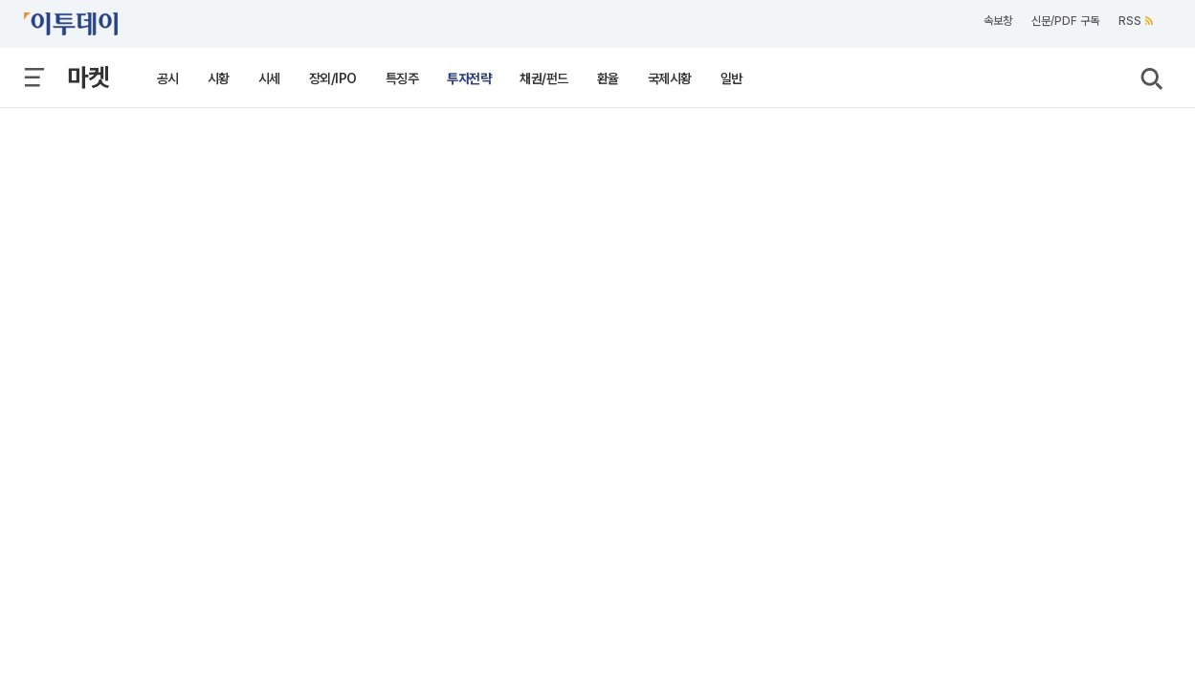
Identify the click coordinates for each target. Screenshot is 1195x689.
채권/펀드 (544, 78)
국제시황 (670, 78)
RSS (1135, 21)
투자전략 (469, 78)
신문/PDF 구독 (1065, 21)
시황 (219, 78)
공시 (168, 78)
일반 (731, 78)
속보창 (998, 21)
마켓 (88, 77)
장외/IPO (333, 78)
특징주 (402, 78)
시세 (269, 78)
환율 (608, 78)
